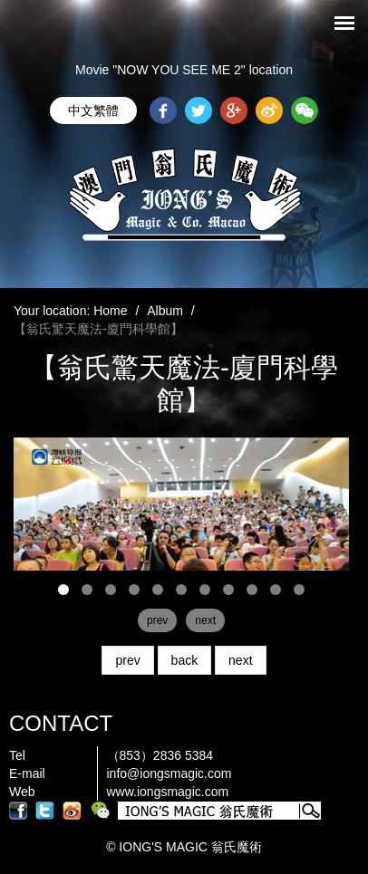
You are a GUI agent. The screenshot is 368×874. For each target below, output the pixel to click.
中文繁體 (93, 110)
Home (110, 310)
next (240, 660)
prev (127, 660)
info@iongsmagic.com (169, 773)
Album (165, 310)
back (185, 660)
